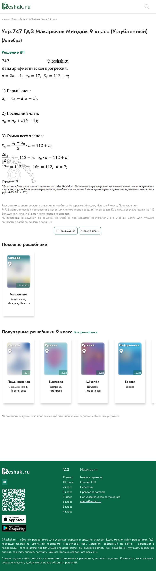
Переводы (86, 487)
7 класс (67, 497)
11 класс (68, 477)
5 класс (67, 507)
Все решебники (86, 332)
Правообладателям (92, 492)
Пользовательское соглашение (100, 497)
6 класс (67, 502)
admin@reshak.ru (90, 501)
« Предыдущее (65, 231)
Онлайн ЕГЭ (88, 482)
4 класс (67, 511)
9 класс (67, 487)
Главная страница (91, 477)
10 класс (68, 482)
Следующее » (90, 231)
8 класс (67, 492)
